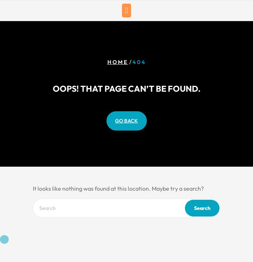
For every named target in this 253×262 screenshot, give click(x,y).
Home (117, 62)
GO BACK (126, 120)
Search (202, 208)
